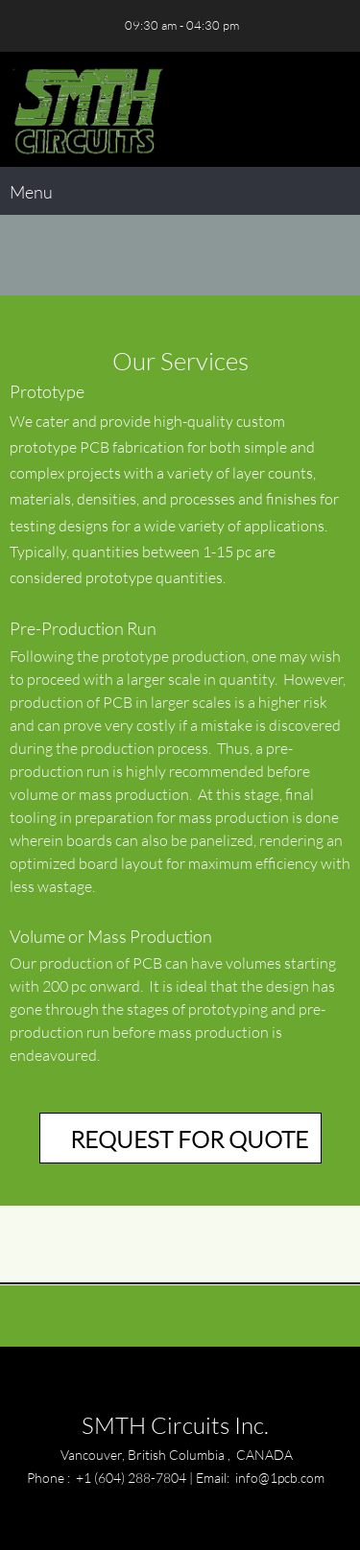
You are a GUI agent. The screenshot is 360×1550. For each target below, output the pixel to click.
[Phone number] (24, 26)
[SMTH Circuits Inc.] (87, 109)
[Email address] (52, 26)
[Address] (81, 26)
